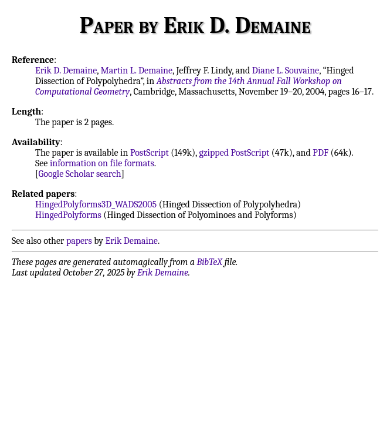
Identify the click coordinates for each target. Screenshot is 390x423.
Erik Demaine (132, 241)
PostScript (149, 152)
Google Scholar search (80, 174)
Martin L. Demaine (137, 70)
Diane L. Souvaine (285, 70)
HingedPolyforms (68, 215)
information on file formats (102, 163)
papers (79, 241)
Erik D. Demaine (66, 70)
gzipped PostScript (234, 152)
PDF (320, 152)
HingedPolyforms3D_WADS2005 (96, 204)
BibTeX (209, 262)
